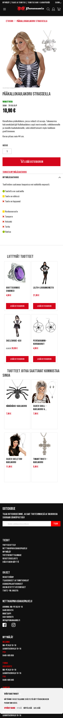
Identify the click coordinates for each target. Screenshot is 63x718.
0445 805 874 (8, 610)
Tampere (6, 687)
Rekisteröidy (8, 577)
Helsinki (6, 642)
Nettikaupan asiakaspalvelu (15, 548)
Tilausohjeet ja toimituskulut (16, 580)
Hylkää (19, 708)
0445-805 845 (8, 679)
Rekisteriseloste (10, 558)
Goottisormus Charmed (13, 289)
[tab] (31, 177)
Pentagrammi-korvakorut (40, 342)
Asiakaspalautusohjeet (13, 583)
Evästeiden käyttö (11, 561)
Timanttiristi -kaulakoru (40, 461)
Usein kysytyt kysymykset (14, 587)
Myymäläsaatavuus (11, 177)
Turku (5, 663)
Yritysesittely (9, 545)
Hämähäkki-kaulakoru (16, 406)
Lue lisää (37, 708)
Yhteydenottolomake (12, 555)
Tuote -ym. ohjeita (10, 590)
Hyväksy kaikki (9, 708)
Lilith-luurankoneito (43, 287)
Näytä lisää (28, 708)
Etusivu (9, 21)
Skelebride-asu (13, 340)
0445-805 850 (8, 655)
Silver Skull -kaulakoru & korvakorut (40, 407)
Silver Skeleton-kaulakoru (14, 461)
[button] (58, 3)
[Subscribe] (55, 523)
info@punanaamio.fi (11, 620)
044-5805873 (8, 617)
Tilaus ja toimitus (18, 2)
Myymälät (6, 2)
